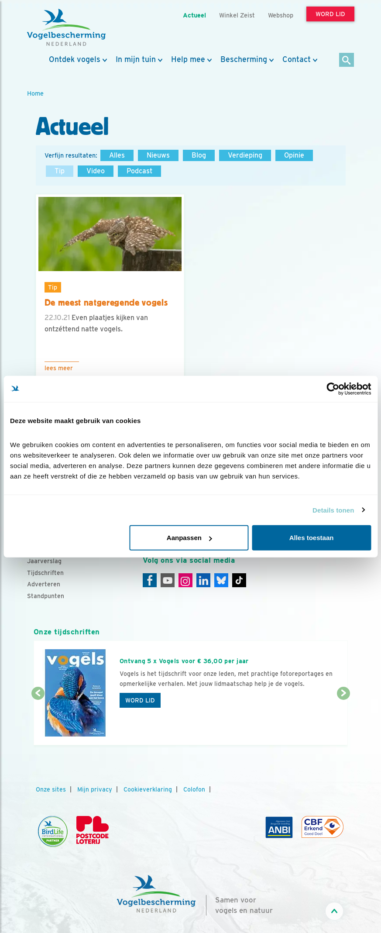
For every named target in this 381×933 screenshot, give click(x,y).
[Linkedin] (203, 580)
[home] (66, 27)
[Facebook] (150, 580)
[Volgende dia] (343, 720)
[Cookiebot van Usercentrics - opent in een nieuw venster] (333, 388)
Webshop (280, 15)
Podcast (139, 171)
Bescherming (243, 59)
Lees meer (59, 368)
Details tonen (333, 509)
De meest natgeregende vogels (106, 302)
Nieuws (158, 155)
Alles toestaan (311, 537)
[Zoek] (346, 60)
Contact (296, 59)
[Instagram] (185, 580)
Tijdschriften (45, 572)
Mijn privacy (94, 789)
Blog (199, 155)
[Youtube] (168, 580)
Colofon (194, 789)
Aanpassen (189, 537)
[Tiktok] (239, 580)
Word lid (140, 700)
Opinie (294, 155)
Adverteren (43, 584)
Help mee (188, 59)
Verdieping (245, 155)
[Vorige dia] (38, 720)
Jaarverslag (44, 561)
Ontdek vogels (74, 59)
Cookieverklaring (148, 789)
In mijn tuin (136, 59)
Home (35, 93)
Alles (117, 155)
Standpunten (45, 595)
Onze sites (51, 789)
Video (95, 171)
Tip (60, 171)
